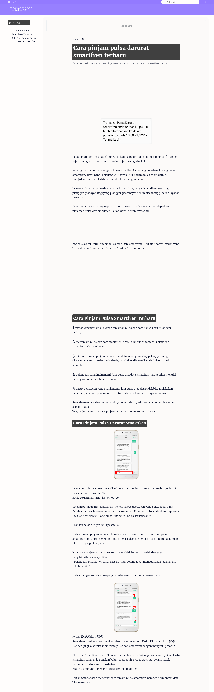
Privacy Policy (186, 685)
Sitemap (201, 685)
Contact (156, 685)
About (145, 685)
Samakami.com (25, 685)
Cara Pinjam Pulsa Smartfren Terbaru (22, 32)
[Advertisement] (121, 90)
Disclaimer (169, 685)
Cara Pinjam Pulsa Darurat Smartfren (26, 40)
